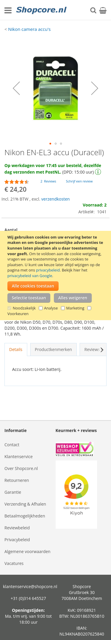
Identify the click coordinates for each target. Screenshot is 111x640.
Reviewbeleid (17, 528)
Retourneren (16, 480)
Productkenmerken (53, 349)
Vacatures (13, 563)
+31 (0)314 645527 (28, 598)
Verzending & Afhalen (25, 504)
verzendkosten (55, 199)
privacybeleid (48, 270)
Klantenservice (18, 456)
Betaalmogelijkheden (24, 516)
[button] (16, 88)
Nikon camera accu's (29, 29)
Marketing (75, 308)
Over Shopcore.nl (21, 468)
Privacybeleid (17, 539)
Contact (11, 444)
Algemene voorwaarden (27, 551)
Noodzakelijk (24, 308)
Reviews (95, 349)
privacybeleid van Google (29, 275)
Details (15, 349)
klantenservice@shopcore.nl (30, 586)
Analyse (51, 308)
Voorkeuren (17, 313)
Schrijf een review (79, 181)
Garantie (12, 492)
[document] (56, 275)
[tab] (15, 349)
